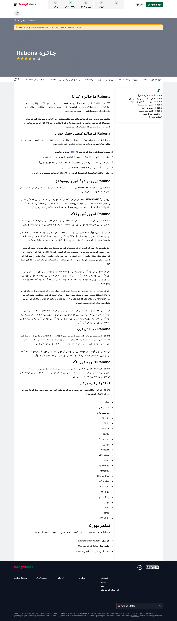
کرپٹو (60, 578)
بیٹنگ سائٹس (20, 578)
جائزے (82, 578)
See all (17, 13)
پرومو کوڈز (41, 578)
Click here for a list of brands (68, 27)
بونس (103, 582)
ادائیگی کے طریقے (110, 589)
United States (128, 606)
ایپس (103, 586)
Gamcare (135, 616)
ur (141, 4)
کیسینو (104, 578)
